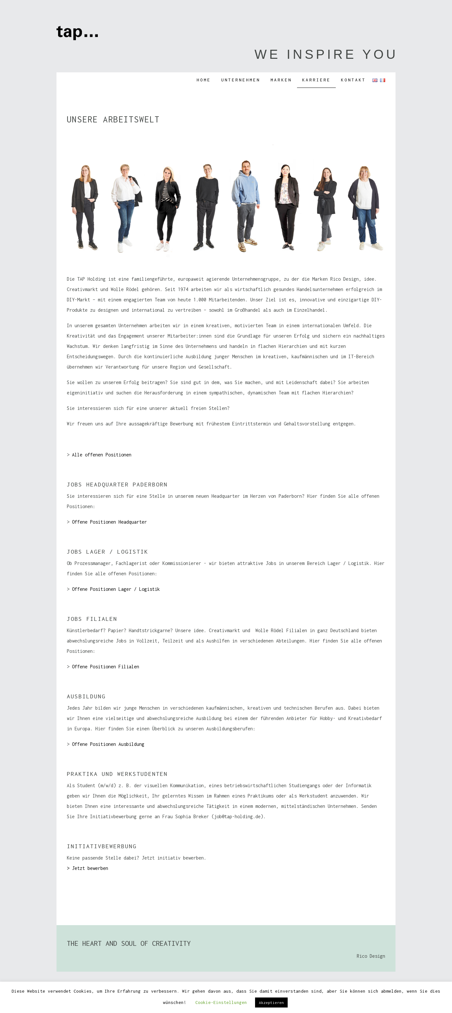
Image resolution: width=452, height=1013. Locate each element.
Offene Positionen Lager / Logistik (116, 589)
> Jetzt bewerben (87, 868)
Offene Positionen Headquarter (109, 522)
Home (204, 80)
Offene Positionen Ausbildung (108, 744)
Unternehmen (240, 80)
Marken (281, 80)
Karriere (316, 80)
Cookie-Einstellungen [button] (221, 1002)
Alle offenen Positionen (101, 454)
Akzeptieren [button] (271, 1002)
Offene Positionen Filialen (105, 666)
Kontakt (353, 80)
